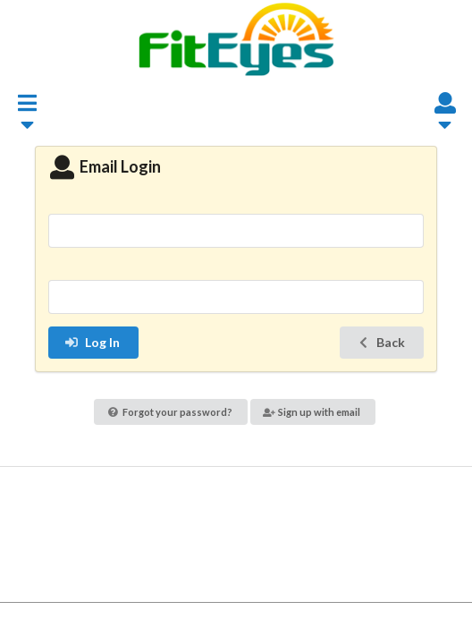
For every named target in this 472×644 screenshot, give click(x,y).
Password (236, 268)
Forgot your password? (170, 412)
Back (380, 342)
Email (236, 201)
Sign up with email (312, 412)
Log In (92, 342)
